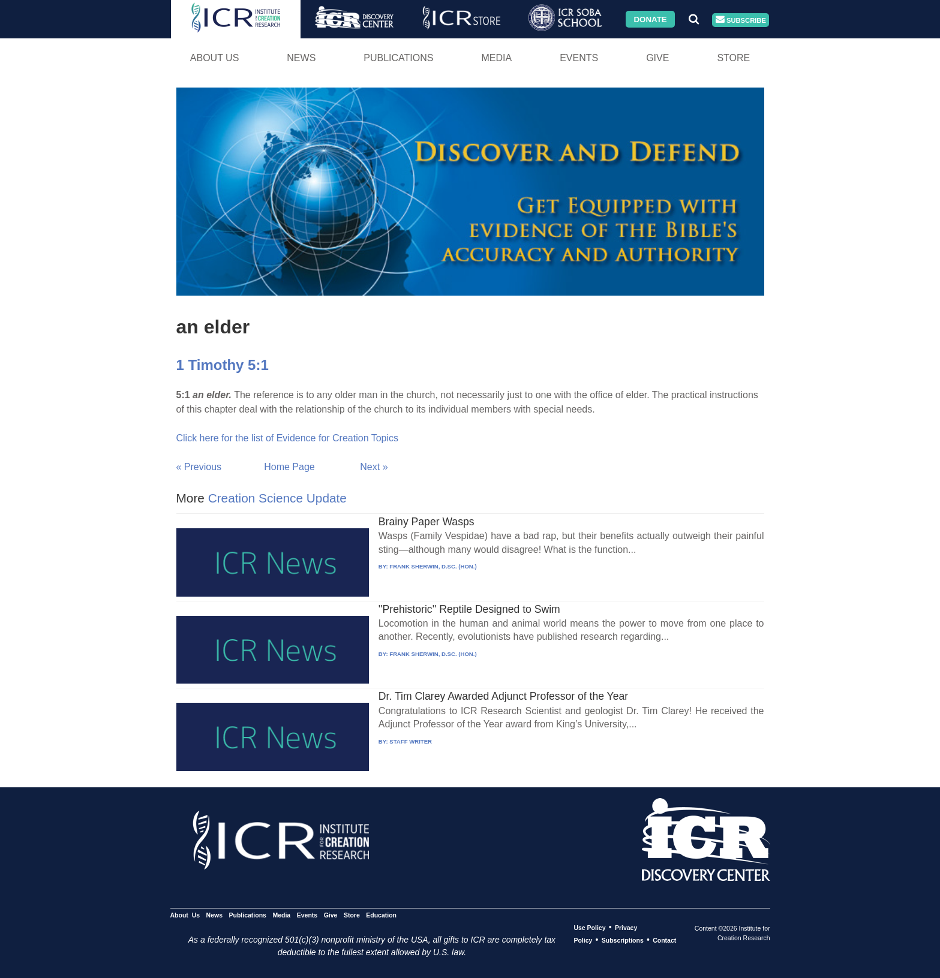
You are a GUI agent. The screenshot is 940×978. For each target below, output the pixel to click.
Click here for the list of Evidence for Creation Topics (287, 438)
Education (381, 915)
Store (733, 58)
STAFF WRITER (410, 741)
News (301, 58)
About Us (214, 58)
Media (496, 58)
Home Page (289, 467)
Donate (649, 18)
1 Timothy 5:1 (222, 365)
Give (657, 58)
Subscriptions (623, 940)
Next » (374, 467)
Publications (398, 58)
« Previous (199, 467)
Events (579, 58)
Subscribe (741, 20)
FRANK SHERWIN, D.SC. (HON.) (432, 566)
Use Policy (589, 927)
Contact (664, 940)
